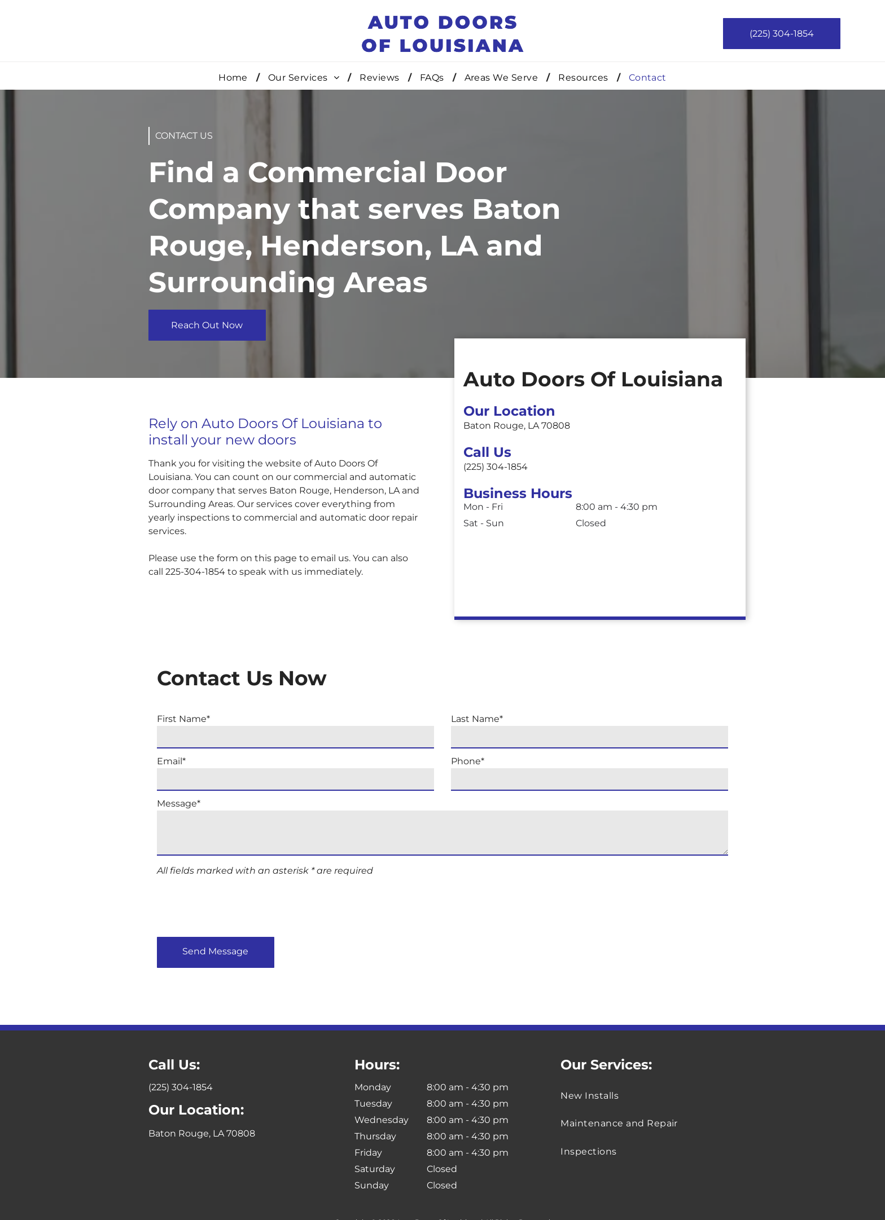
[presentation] (242, 904)
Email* (171, 761)
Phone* (467, 761)
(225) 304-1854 (534, 466)
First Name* (183, 718)
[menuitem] (235, 77)
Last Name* (477, 718)
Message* (178, 803)
